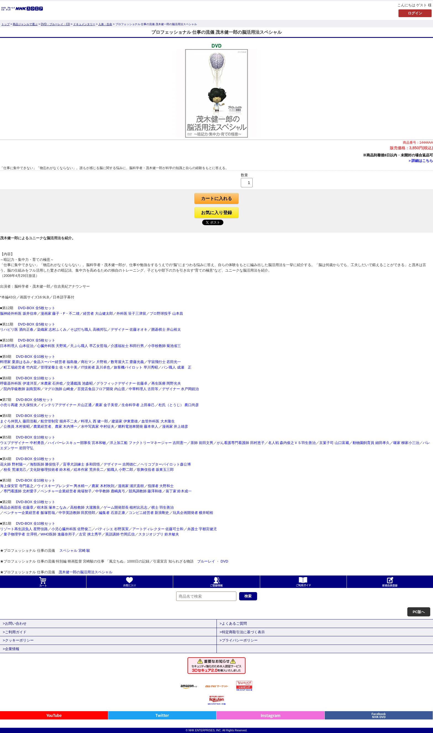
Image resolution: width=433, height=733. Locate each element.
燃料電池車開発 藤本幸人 (138, 426)
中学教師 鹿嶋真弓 (110, 491)
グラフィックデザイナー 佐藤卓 (122, 383)
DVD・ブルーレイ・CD (55, 24)
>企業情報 (11, 649)
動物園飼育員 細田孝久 (371, 443)
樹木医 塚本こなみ (52, 507)
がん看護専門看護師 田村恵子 (241, 443)
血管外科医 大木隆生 (158, 421)
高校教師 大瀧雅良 (85, 507)
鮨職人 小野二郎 (120, 469)
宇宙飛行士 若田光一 (164, 362)
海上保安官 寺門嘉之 (16, 486)
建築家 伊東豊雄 (125, 421)
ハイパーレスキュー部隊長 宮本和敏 (77, 443)
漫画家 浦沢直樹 (131, 486)
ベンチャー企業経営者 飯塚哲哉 (29, 513)
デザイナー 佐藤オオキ (129, 329)
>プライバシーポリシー (239, 640)
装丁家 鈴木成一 (179, 491)
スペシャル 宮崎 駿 (74, 550)
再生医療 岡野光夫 (166, 383)
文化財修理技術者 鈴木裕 (50, 469)
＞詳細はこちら (420, 161)
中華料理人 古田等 (144, 389)
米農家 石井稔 (52, 383)
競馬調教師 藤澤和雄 (145, 491)
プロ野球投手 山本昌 (166, 313)
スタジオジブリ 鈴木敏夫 (158, 534)
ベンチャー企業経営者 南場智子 (66, 491)
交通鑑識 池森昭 (80, 383)
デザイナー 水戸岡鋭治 (180, 389)
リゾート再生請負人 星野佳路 (24, 529)
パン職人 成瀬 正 (176, 367)
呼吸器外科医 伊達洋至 (18, 383)
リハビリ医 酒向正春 (16, 329)
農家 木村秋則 (103, 486)
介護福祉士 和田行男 (127, 346)
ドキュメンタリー (84, 24)
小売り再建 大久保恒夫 (18, 405)
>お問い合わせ (15, 623)
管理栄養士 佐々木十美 (59, 367)
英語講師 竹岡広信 (120, 534)
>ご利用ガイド (15, 632)
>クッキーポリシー (18, 640)
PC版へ (419, 612)
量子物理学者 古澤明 (20, 534)
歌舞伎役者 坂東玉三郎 (155, 469)
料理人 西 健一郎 (94, 421)
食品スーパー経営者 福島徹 (55, 362)
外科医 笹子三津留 (131, 313)
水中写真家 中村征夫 (97, 426)
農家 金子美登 (106, 405)
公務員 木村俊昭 (17, 426)
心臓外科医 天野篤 (52, 346)
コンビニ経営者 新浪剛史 (149, 513)
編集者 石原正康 (112, 513)
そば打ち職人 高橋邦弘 (88, 329)
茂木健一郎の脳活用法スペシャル (85, 572)
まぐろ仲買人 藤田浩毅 (18, 421)
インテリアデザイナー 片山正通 (66, 405)
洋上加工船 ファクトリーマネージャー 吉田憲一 (148, 443)
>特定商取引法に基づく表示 (242, 632)
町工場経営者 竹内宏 (20, 367)
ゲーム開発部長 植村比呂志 (126, 507)
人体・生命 (105, 24)
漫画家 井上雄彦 (175, 426)
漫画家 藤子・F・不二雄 (60, 313)
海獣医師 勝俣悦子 (45, 464)
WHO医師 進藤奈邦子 (58, 534)
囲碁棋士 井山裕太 (166, 329)
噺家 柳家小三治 (406, 443)
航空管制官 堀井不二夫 (59, 421)
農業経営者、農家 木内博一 (55, 426)
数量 (244, 175)
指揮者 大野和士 (161, 486)
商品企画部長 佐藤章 (16, 507)
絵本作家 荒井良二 (89, 469)
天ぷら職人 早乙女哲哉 (88, 346)
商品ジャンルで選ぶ (25, 24)
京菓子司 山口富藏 (334, 443)
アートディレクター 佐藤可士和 (158, 529)
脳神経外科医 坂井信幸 (18, 313)
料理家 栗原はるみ (15, 362)
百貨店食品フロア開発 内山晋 (101, 389)
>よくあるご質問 (233, 623)
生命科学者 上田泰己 (138, 405)
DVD (224, 561)
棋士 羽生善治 (162, 507)
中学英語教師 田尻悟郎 (77, 513)
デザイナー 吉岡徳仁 (120, 464)
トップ (5, 24)
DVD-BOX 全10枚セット (35, 356)
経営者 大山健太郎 (98, 313)
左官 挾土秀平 (90, 534)
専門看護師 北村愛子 (20, 491)
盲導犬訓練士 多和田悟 (81, 464)
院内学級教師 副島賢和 (22, 389)
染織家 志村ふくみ (52, 329)
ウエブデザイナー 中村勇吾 (22, 443)
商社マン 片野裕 (94, 362)
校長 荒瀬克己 (15, 469)
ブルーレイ (206, 561)
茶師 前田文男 (202, 443)
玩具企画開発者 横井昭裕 (193, 513)
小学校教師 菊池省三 (164, 346)
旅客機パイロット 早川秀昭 (136, 367)
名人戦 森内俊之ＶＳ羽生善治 (292, 443)
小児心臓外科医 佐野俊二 (71, 529)
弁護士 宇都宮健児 (202, 529)
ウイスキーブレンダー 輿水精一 (62, 486)
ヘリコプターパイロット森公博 (166, 464)
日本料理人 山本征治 (16, 346)
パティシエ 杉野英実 (112, 529)
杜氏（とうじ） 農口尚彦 (179, 405)
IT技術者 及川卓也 (95, 367)
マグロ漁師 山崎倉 (59, 389)
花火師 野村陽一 (13, 464)
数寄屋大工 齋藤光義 (127, 362)
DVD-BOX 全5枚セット (36, 308)
